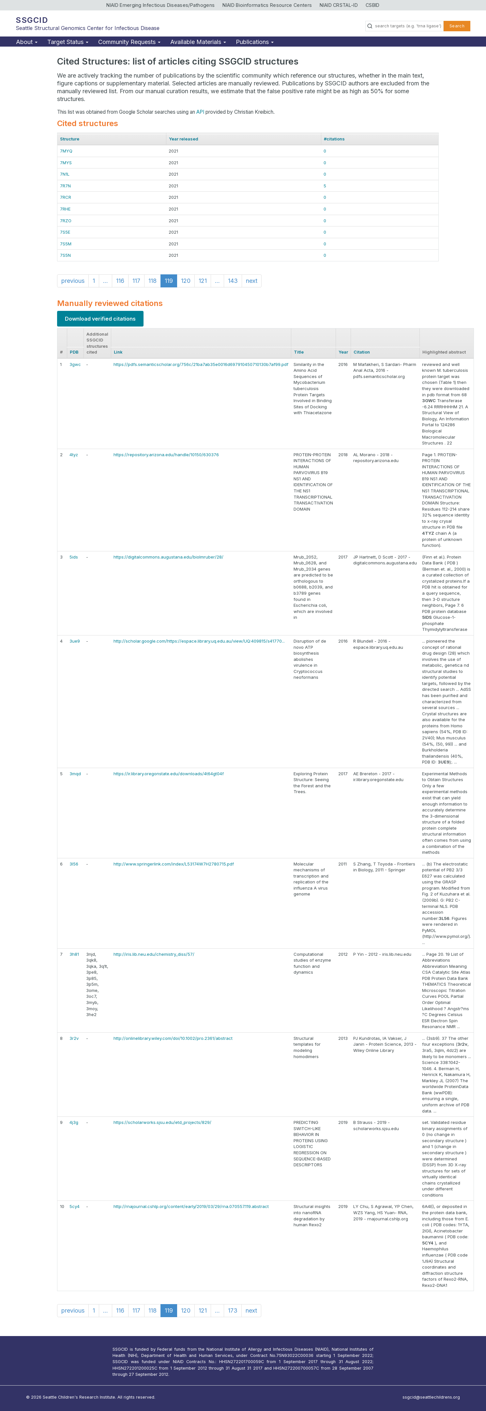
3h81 (74, 954)
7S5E (65, 232)
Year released (183, 138)
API (200, 112)
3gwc (75, 364)
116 (120, 280)
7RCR (65, 197)
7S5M (65, 243)
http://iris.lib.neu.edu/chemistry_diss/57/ (154, 954)
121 (203, 280)
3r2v (74, 1038)
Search (456, 25)
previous (72, 280)
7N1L (64, 174)
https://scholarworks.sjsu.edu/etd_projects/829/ (162, 1122)
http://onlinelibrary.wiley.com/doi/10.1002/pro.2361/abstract (173, 1038)
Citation (362, 352)
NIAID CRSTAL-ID (339, 5)
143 (233, 280)
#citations (334, 138)
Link (118, 352)
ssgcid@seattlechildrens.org (431, 1397)
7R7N (65, 185)
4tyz (73, 454)
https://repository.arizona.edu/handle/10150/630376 (166, 454)
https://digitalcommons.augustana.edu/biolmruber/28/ (168, 557)
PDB (74, 352)
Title (299, 352)
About (27, 41)
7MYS (66, 162)
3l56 (73, 863)
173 (232, 1310)
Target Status (67, 41)
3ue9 (74, 641)
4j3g (73, 1122)
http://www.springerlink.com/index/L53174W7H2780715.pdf (174, 863)
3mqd (75, 773)
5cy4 (74, 1206)
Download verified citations (100, 318)
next (251, 280)
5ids (73, 557)
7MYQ (66, 150)
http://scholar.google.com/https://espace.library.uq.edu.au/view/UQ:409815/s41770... (199, 641)
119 (169, 280)
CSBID (373, 5)
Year (343, 352)
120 (185, 280)
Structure (69, 138)
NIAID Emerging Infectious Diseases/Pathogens (160, 5)
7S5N (65, 255)
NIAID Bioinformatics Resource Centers (267, 5)
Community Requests (129, 41)
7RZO (65, 220)
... (105, 280)
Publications (255, 41)
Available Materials (198, 41)
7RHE (65, 208)
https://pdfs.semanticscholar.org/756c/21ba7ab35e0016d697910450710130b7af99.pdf (201, 364)
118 (152, 280)
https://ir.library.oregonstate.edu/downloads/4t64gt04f (169, 773)
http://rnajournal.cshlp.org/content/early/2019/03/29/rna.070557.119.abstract (191, 1206)
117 (136, 280)
